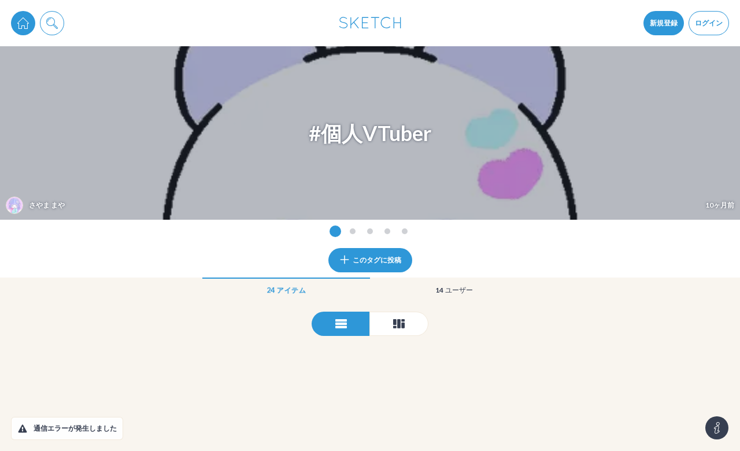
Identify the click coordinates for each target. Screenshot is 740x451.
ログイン (709, 23)
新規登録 (664, 23)
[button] (22, 428)
